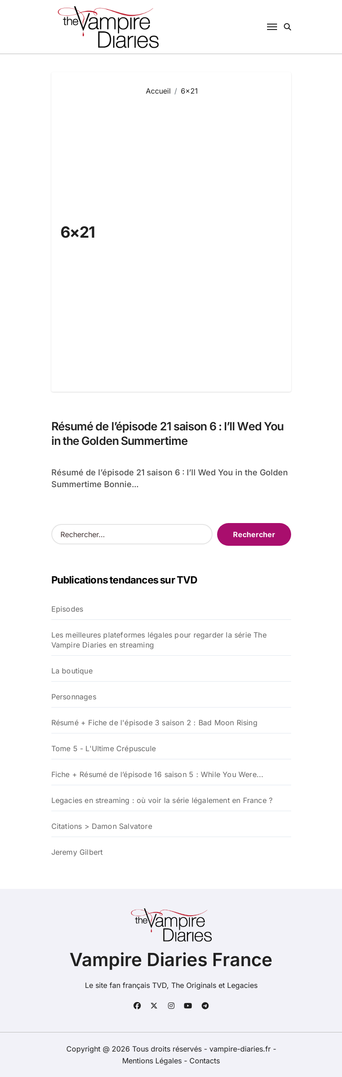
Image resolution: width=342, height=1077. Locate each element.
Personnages (73, 696)
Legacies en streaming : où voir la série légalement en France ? (162, 800)
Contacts (204, 1060)
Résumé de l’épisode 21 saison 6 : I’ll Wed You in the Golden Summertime (167, 433)
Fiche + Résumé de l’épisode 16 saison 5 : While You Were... (157, 774)
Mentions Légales (153, 1060)
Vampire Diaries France (171, 959)
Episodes (67, 608)
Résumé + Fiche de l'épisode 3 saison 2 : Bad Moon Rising (154, 722)
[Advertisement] (211, 237)
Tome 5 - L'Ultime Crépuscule (103, 748)
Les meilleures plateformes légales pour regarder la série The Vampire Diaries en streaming (159, 639)
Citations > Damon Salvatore (101, 826)
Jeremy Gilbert (77, 852)
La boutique (72, 670)
